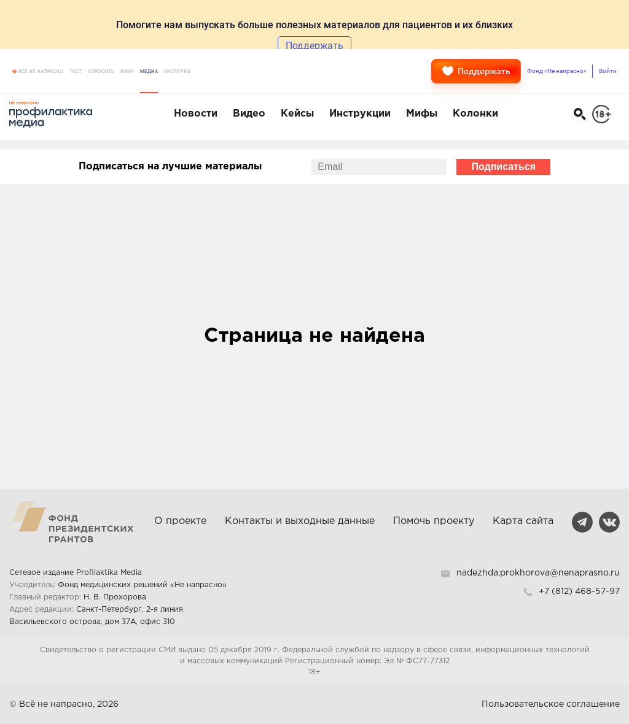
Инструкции (360, 113)
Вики (127, 71)
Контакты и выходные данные (300, 521)
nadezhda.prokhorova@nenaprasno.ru (538, 573)
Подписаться (503, 166)
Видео (249, 113)
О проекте (180, 521)
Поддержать (476, 71)
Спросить (101, 71)
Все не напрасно (40, 71)
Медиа (149, 71)
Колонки (475, 113)
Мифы (421, 113)
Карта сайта (523, 521)
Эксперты (177, 71)
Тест (75, 71)
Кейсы (297, 113)
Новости (195, 113)
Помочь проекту (433, 521)
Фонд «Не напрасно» (557, 70)
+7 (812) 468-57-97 (579, 591)
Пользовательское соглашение (551, 704)
